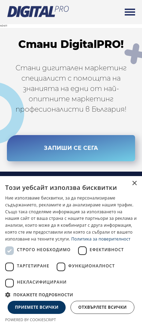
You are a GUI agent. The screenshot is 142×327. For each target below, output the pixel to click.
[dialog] (71, 251)
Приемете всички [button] (36, 307)
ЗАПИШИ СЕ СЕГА (71, 148)
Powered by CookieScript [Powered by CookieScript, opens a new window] (30, 319)
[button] (71, 294)
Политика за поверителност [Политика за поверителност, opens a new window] (101, 239)
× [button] (134, 183)
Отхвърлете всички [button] (102, 307)
